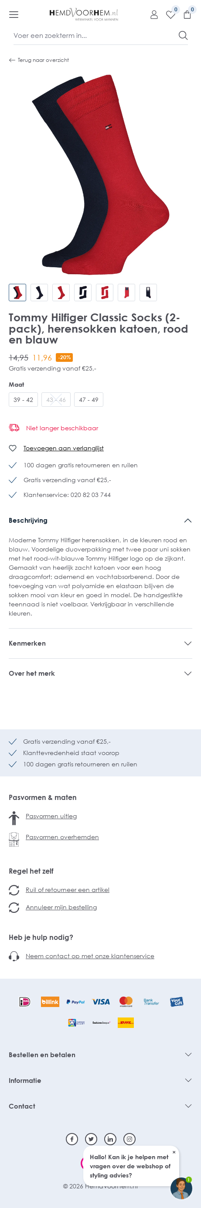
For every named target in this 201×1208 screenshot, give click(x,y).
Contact (22, 1106)
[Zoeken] (183, 35)
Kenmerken (27, 643)
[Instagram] (129, 1139)
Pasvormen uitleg (51, 816)
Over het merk (32, 673)
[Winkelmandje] (184, 14)
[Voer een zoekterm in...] (96, 35)
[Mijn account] (151, 14)
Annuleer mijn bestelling (61, 907)
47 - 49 (89, 399)
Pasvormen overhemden (62, 836)
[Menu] (14, 14)
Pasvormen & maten (43, 797)
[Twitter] (91, 1139)
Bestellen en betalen (42, 1054)
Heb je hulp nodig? (41, 937)
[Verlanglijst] (167, 14)
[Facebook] (72, 1139)
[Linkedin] (110, 1139)
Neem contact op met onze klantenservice (90, 956)
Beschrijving (28, 520)
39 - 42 (23, 399)
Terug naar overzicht (39, 60)
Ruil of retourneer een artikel (67, 889)
